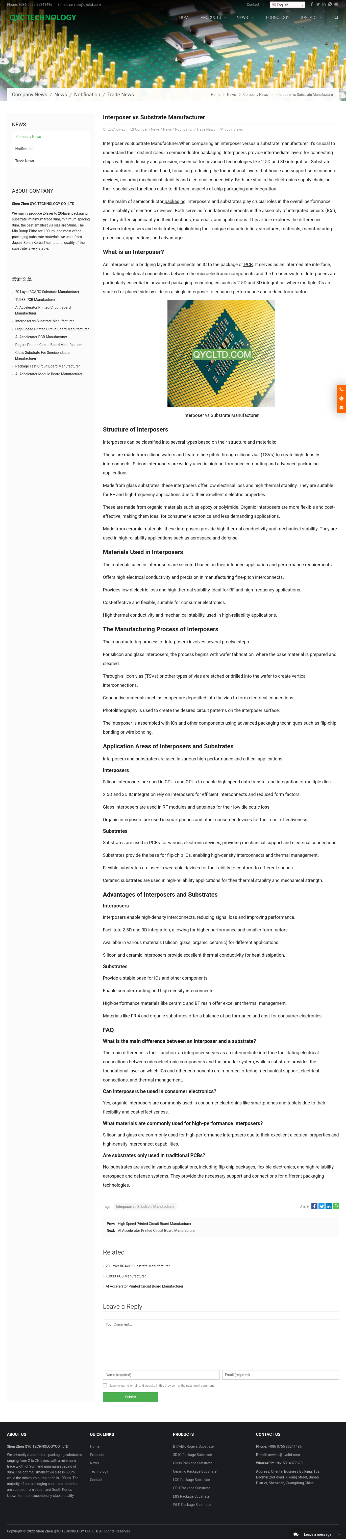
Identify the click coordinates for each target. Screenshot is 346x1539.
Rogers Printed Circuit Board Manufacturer (48, 345)
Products (97, 1445)
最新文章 (22, 279)
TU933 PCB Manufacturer (244, 1266)
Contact (253, 5)
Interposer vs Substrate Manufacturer (145, 1207)
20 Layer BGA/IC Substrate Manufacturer (137, 1266)
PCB (248, 264)
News (60, 95)
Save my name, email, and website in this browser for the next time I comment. (161, 1375)
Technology (99, 1461)
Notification (87, 95)
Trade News (120, 95)
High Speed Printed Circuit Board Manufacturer (154, 1224)
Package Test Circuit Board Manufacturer (47, 366)
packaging (175, 201)
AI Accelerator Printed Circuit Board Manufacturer (156, 1231)
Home (95, 1436)
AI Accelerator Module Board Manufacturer (48, 374)
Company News (29, 95)
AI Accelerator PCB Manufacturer (41, 337)
